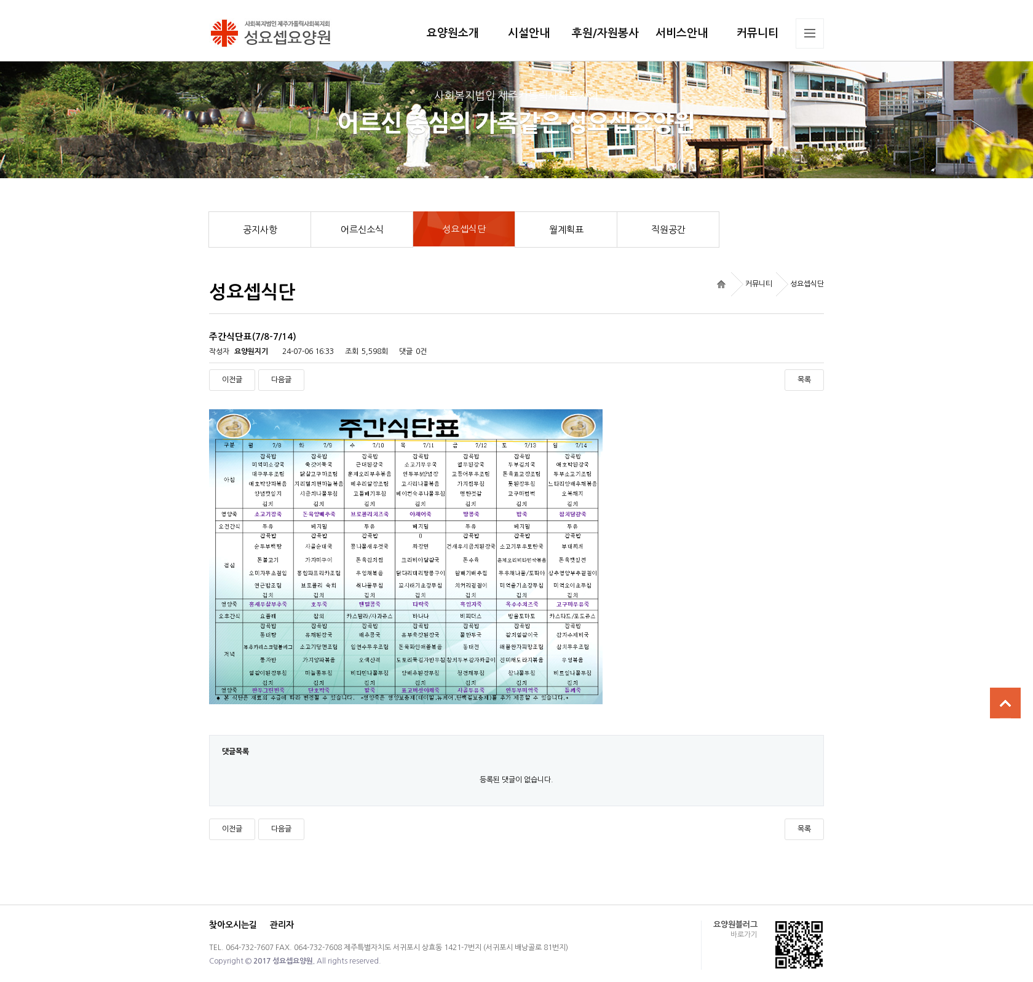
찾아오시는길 (233, 925)
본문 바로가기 (0, 0)
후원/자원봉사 (605, 33)
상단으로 (1005, 703)
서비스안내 (681, 33)
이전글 (232, 379)
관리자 (282, 925)
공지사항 (269, 229)
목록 (804, 379)
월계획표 (575, 229)
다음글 (281, 379)
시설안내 (529, 33)
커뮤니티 (757, 33)
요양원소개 (453, 33)
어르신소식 (369, 229)
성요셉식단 (479, 222)
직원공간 (677, 229)
